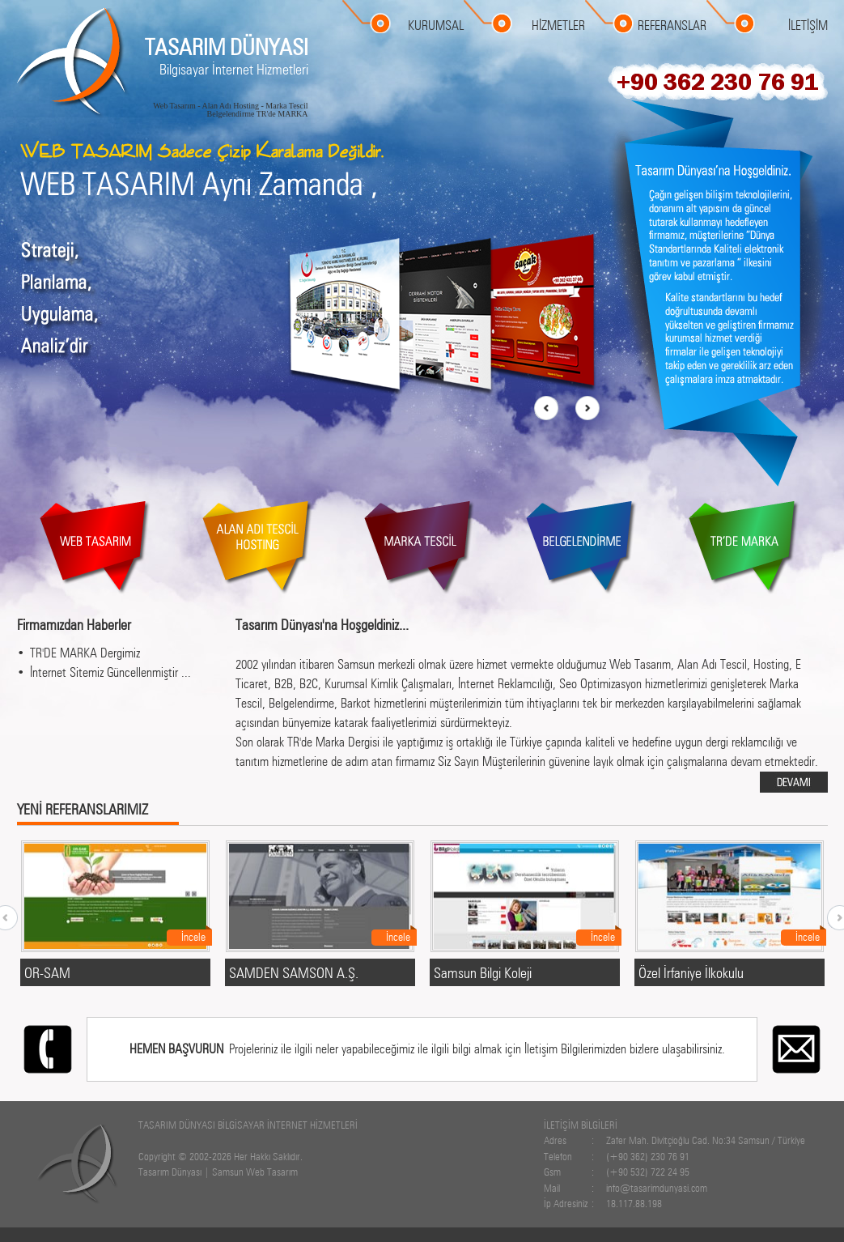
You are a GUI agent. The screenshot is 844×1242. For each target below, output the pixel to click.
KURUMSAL (436, 25)
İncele (193, 936)
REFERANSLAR (672, 25)
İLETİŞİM (808, 25)
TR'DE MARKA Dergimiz (85, 653)
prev (546, 408)
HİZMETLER (558, 25)
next (587, 408)
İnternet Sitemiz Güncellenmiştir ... (110, 672)
